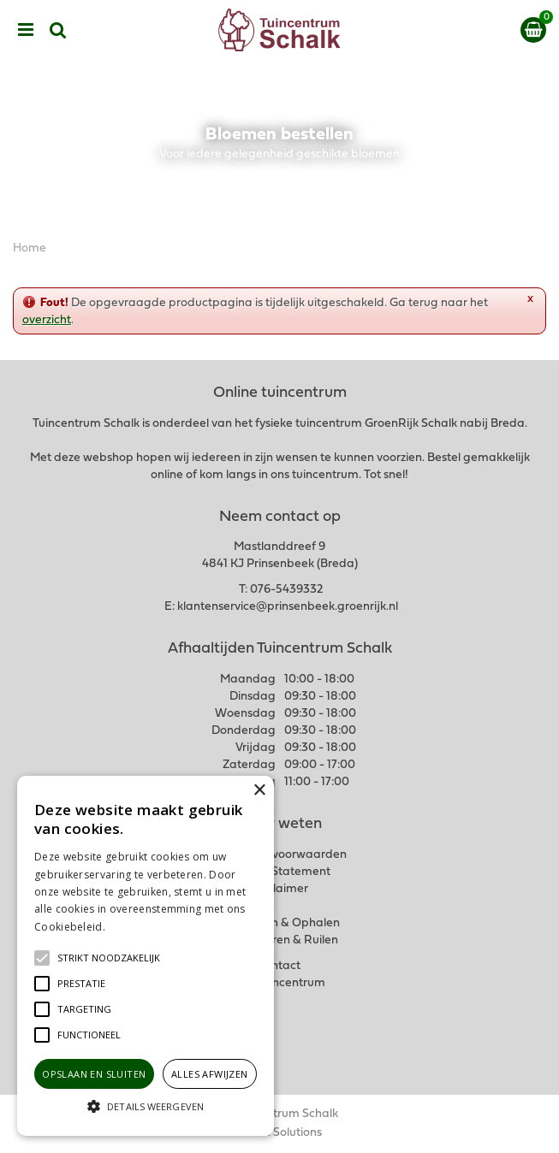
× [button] (259, 790)
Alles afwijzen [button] (209, 1073)
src (58, 30)
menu (26, 30)
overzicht (46, 320)
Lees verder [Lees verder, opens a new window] (137, 926)
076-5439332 (286, 589)
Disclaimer (279, 889)
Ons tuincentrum (280, 983)
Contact (278, 966)
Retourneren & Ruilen (279, 940)
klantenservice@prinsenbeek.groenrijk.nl (287, 606)
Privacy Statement (279, 872)
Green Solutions (279, 1132)
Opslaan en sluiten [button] (94, 1073)
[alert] (145, 956)
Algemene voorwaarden (280, 854)
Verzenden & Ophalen (280, 923)
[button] (108, 958)
